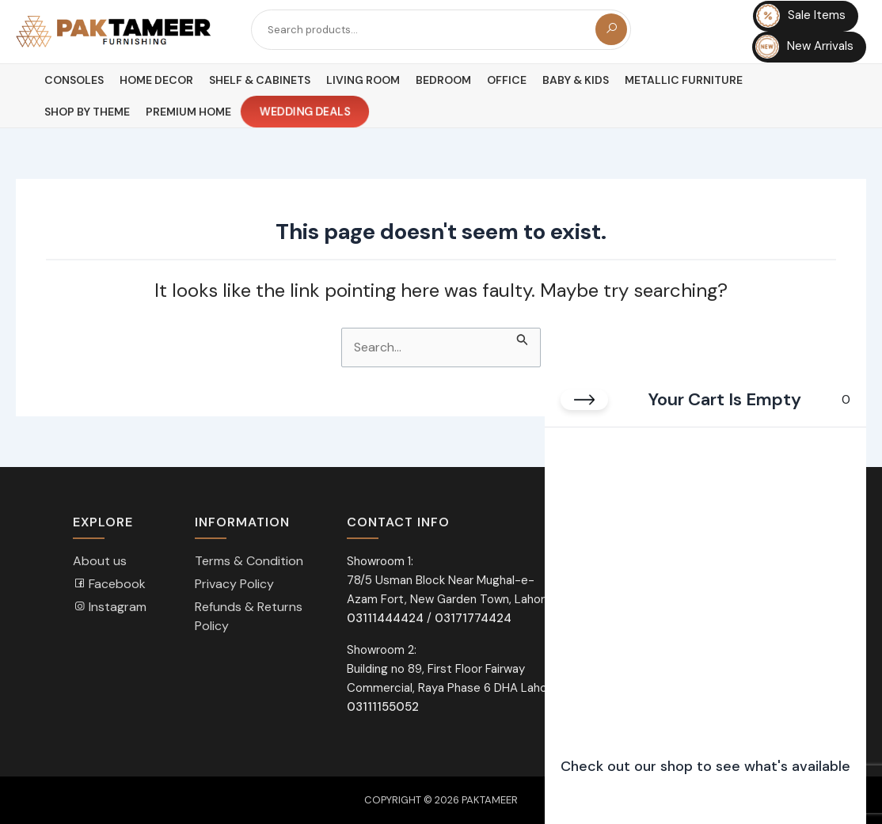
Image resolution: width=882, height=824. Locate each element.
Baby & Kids (575, 80)
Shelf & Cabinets (259, 80)
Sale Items (801, 16)
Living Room (363, 80)
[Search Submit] (522, 337)
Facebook (109, 583)
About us (100, 560)
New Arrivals (804, 47)
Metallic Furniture (684, 80)
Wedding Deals (304, 112)
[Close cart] (584, 399)
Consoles (74, 80)
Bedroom (443, 80)
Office (507, 80)
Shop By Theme (87, 111)
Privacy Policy (234, 583)
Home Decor (156, 80)
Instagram (109, 606)
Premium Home (188, 111)
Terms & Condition (249, 560)
